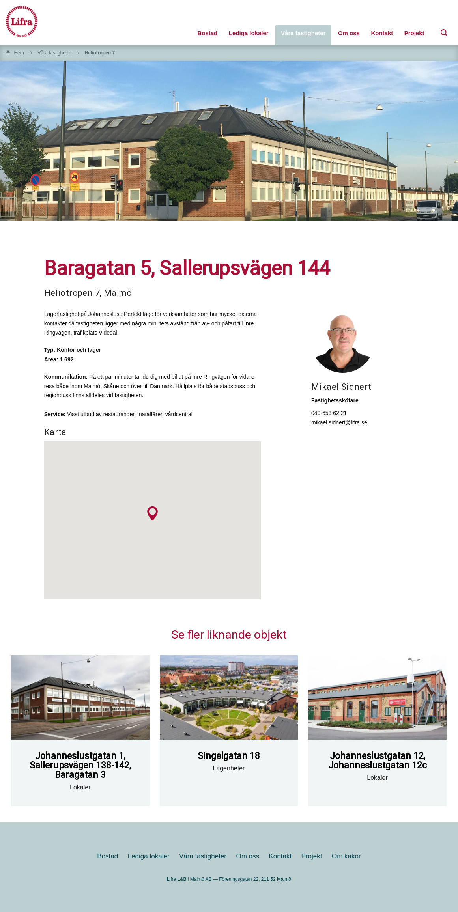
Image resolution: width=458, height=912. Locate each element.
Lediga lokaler (249, 33)
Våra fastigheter (303, 33)
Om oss (349, 33)
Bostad (207, 33)
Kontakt (382, 33)
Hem (19, 53)
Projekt (414, 33)
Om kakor (346, 856)
